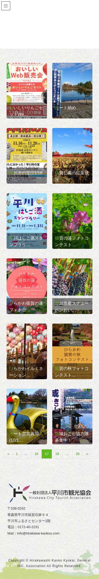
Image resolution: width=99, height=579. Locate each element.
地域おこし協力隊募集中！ (72, 437)
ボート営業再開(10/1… (24, 437)
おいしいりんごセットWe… (26, 111)
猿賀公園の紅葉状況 (72, 176)
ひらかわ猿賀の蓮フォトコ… (26, 306)
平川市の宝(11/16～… (25, 176)
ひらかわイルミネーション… (26, 371)
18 (57, 454)
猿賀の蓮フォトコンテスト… (72, 241)
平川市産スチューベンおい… (72, 306)
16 (36, 454)
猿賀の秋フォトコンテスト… (72, 371)
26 (77, 454)
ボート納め (65, 107)
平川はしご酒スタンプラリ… (26, 241)
